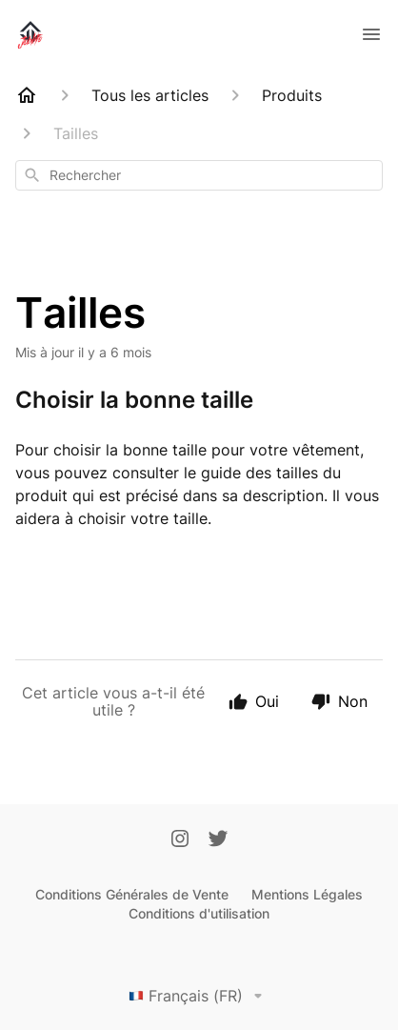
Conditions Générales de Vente (132, 894)
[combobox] (199, 175)
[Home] (26, 95)
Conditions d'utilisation (199, 913)
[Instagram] (180, 840)
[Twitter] (218, 840)
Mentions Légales (307, 894)
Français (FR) (199, 995)
